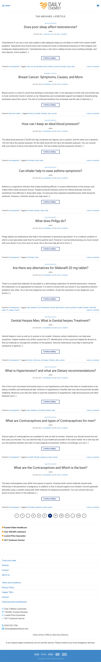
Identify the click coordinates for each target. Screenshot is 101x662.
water (41, 160)
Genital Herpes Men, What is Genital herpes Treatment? (50, 320)
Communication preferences (14, 602)
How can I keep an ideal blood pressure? (50, 124)
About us (6, 575)
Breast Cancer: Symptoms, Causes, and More (50, 77)
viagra (11, 310)
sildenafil (92, 307)
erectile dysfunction (40, 66)
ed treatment (44, 307)
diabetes (34, 307)
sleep (69, 66)
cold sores (36, 360)
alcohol (30, 113)
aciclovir (29, 360)
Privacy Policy (8, 587)
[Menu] (6, 6)
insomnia (56, 66)
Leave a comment (93, 66)
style (73, 66)
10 (61, 516)
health (50, 66)
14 (78, 516)
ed (32, 66)
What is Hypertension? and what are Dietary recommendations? (50, 371)
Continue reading (50, 58)
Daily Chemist (62, 34)
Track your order (9, 560)
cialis (28, 66)
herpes (45, 360)
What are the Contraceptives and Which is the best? (50, 468)
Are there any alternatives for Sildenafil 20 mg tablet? (50, 268)
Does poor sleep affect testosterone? (50, 27)
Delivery (5, 565)
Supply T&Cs (7, 592)
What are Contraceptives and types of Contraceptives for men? (51, 421)
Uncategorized (50, 23)
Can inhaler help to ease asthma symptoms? (50, 171)
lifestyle (63, 66)
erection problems (71, 307)
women (54, 113)
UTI (7, 310)
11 (67, 516)
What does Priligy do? (50, 221)
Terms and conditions (11, 582)
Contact (5, 570)
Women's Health (50, 73)
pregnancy (44, 457)
